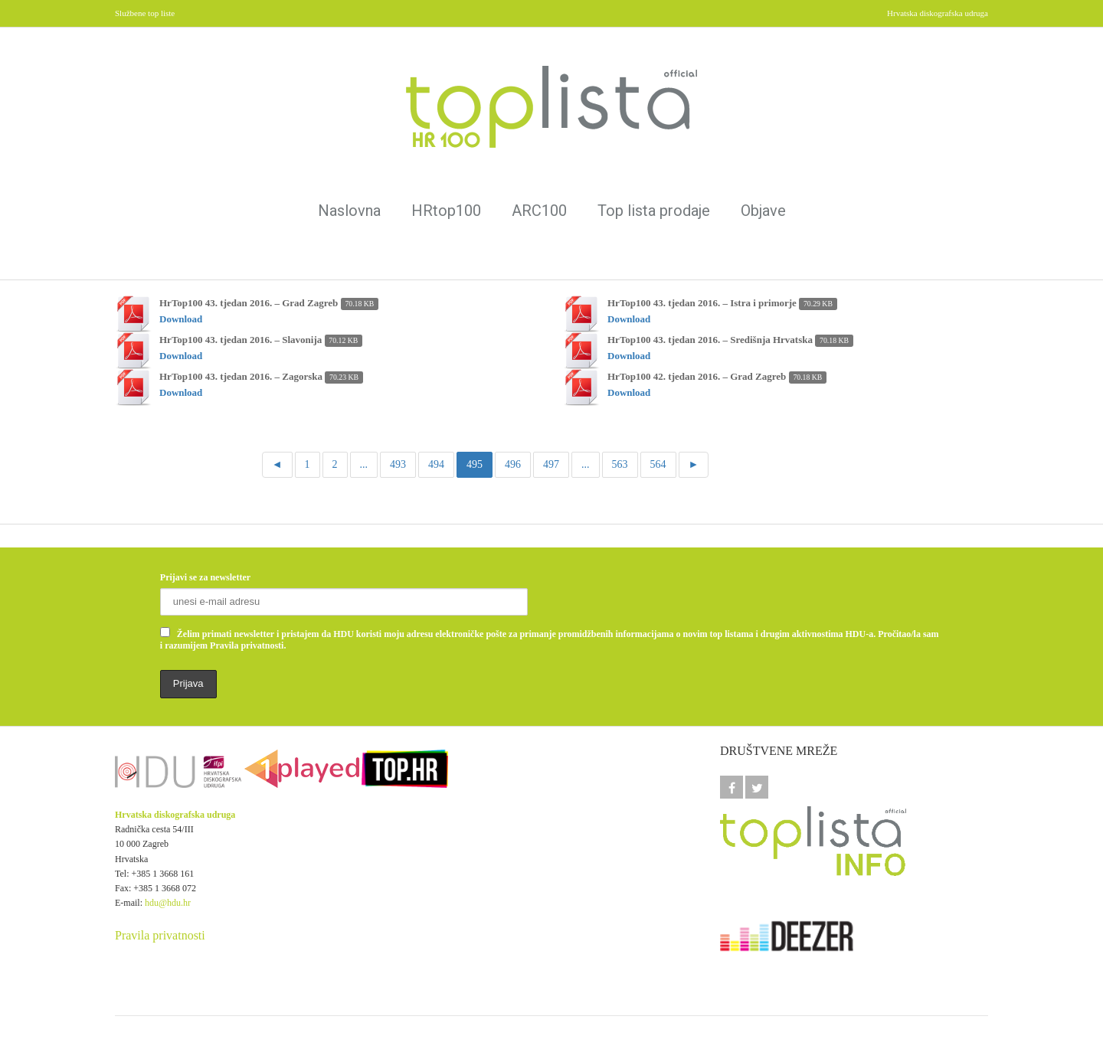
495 (474, 464)
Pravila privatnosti (160, 935)
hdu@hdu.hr (168, 902)
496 (513, 464)
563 (620, 464)
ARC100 (539, 210)
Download (180, 319)
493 (398, 464)
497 (551, 464)
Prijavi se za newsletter (205, 577)
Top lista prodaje (653, 210)
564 (658, 464)
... (364, 464)
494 (436, 464)
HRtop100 (446, 210)
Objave (763, 210)
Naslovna (349, 210)
